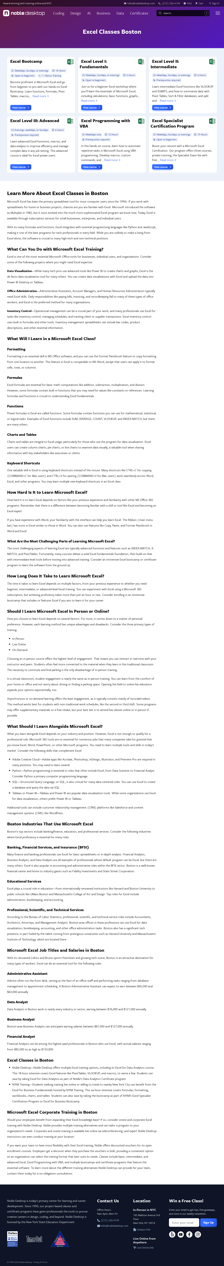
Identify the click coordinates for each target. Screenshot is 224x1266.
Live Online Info (143, 1247)
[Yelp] (172, 1235)
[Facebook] (189, 1235)
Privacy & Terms (40, 1262)
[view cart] (200, 3)
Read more (41, 96)
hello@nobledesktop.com (112, 1226)
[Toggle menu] (218, 13)
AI (89, 13)
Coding (58, 13)
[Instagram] (198, 1235)
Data (120, 13)
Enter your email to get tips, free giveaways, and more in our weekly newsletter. (192, 1212)
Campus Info (141, 1229)
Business (103, 13)
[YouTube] (181, 1235)
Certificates (139, 13)
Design (75, 13)
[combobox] (182, 13)
